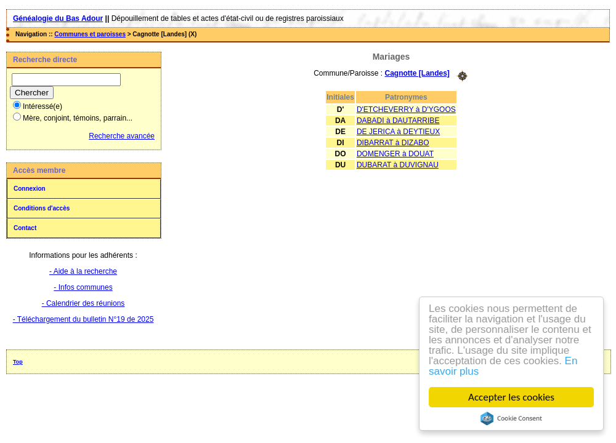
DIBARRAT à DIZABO (393, 142)
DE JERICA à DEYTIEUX (398, 131)
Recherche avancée (122, 136)
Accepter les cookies (511, 397)
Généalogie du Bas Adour (58, 18)
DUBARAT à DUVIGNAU (398, 165)
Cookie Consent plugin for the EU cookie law (511, 418)
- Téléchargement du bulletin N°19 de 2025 (83, 319)
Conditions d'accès (42, 208)
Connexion (30, 188)
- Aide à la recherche (83, 271)
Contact (25, 228)
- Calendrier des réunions (83, 303)
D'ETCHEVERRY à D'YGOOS (406, 109)
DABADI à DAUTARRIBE (398, 120)
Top (18, 362)
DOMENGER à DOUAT (395, 154)
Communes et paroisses (90, 34)
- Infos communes (83, 287)
